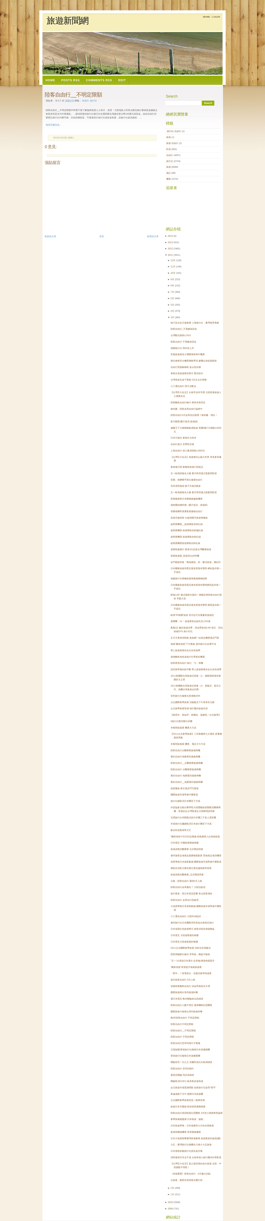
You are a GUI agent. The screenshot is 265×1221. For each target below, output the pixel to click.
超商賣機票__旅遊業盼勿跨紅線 (187, 524)
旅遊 (168, 137)
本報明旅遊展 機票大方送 (183, 727)
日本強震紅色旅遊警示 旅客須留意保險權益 (192, 929)
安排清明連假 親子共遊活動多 (186, 486)
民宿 (168, 149)
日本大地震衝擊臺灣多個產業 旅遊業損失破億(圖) (196, 1138)
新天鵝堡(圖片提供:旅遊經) (184, 421)
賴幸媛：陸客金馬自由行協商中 (186, 409)
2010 (170, 1202)
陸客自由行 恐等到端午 (182, 1068)
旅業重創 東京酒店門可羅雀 (185, 788)
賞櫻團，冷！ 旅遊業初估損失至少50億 (190, 621)
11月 (173, 266)
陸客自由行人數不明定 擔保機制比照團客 (191, 1005)
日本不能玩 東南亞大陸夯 (183, 438)
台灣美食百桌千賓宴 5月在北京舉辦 (189, 379)
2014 (170, 236)
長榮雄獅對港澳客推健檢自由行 (186, 511)
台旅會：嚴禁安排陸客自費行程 (186, 1180)
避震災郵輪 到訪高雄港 (182, 1075)
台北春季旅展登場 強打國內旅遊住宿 (189, 708)
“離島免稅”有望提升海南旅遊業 (186, 967)
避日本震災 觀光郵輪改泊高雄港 (187, 998)
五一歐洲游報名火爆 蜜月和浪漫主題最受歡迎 (194, 473)
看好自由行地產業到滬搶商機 (185, 756)
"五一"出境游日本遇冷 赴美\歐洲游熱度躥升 (192, 960)
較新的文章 (50, 236)
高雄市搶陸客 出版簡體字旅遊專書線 (189, 517)
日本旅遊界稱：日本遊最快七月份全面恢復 (192, 1125)
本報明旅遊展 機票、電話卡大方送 (188, 744)
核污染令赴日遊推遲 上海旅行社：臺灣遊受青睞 (195, 322)
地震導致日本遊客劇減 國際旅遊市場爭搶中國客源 (196, 861)
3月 (172, 317)
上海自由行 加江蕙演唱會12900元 (188, 450)
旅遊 (168, 167)
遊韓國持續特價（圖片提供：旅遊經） (190, 505)
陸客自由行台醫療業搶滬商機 (185, 750)
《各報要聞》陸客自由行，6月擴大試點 (191, 1173)
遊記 (168, 173)
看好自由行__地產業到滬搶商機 (187, 782)
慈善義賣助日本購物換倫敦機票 (186, 498)
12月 (173, 260)
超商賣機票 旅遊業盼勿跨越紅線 (187, 530)
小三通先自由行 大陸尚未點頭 (186, 916)
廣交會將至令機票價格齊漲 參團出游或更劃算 (194, 360)
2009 (170, 1208)
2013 (170, 242)
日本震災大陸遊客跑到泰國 (184, 941)
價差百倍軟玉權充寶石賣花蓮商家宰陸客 (191, 868)
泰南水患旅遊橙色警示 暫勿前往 (187, 373)
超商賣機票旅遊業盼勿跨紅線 (185, 543)
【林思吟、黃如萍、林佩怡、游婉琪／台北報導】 (196, 715)
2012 (170, 248)
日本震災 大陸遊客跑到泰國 (185, 935)
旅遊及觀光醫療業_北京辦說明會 (187, 874)
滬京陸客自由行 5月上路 (183, 979)
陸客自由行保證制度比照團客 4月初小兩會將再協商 (197, 1113)
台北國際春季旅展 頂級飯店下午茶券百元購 (192, 702)
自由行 (85, 100)
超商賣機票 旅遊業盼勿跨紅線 (186, 537)
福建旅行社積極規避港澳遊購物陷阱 (189, 578)
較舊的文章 (153, 236)
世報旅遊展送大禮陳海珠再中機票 (188, 354)
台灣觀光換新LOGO (181, 335)
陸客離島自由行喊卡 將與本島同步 (188, 402)
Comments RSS (99, 80)
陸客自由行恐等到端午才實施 (185, 1043)
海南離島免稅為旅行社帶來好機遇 (188, 657)
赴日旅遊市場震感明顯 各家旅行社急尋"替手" (193, 1087)
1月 (172, 1194)
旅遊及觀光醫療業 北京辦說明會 (187, 849)
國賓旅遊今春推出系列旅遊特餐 (186, 1011)
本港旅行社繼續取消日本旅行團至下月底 (191, 823)
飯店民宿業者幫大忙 (181, 830)
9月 (172, 279)
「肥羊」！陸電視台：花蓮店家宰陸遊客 (191, 973)
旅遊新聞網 (68, 20)
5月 (172, 304)
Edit (122, 80)
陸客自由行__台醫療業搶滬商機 (187, 763)
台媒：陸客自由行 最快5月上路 (186, 881)
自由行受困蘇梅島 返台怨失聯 (186, 367)
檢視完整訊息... (53, 125)
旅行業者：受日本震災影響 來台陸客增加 (191, 893)
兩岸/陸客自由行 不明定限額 (185, 1017)
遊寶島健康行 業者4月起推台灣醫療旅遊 (191, 549)
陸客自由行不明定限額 (182, 1024)
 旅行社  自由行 (174, 131)
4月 (172, 311)
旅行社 (93, 100)
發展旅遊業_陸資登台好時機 (185, 556)
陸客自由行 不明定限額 (182, 1036)
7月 (172, 292)
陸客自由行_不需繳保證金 (184, 329)
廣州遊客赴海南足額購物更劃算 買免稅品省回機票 (196, 855)
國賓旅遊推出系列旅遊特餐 (184, 992)
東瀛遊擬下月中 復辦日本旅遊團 (187, 1094)
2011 (170, 255)
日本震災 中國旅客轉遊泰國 (185, 842)
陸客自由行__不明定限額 (73, 95)
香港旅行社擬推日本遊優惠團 (185, 1055)
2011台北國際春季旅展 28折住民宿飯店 (191, 948)
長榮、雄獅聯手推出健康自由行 (186, 479)
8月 (172, 285)
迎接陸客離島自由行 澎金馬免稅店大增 (190, 986)
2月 (172, 1188)
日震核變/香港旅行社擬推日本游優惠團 (190, 1049)
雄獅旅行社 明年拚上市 (182, 348)
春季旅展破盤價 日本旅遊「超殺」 (188, 1119)
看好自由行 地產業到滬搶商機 (186, 775)
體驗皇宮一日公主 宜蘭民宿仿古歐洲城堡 (191, 1062)
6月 (172, 298)
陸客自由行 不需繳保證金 (183, 341)
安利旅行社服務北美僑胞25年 (185, 696)
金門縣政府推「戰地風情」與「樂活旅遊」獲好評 (196, 562)
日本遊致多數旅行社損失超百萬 (186, 1151)
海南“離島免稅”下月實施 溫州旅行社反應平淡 (193, 644)
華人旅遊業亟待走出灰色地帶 (185, 650)
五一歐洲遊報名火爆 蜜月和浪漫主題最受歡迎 (194, 492)
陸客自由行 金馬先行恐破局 (185, 900)
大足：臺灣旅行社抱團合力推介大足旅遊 (191, 1144)
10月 (173, 273)
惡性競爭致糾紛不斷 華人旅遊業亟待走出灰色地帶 (196, 669)
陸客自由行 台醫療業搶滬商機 (186, 769)
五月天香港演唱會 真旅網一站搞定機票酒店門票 (195, 638)
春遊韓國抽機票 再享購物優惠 (186, 1132)
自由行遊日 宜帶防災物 (182, 444)
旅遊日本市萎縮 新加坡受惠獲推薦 (188, 1106)
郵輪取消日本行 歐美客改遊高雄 (187, 1081)
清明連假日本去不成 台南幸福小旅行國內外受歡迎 (196, 1157)
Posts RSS (70, 80)
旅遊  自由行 (172, 143)
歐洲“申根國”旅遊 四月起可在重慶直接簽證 (192, 615)
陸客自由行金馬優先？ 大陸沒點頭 (188, 887)
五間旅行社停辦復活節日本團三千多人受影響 (193, 817)
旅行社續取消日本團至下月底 (185, 801)
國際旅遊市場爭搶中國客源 (184, 794)
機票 (168, 179)
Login (216, 16)
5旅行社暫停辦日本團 (181, 721)
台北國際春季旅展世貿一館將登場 (188, 1100)
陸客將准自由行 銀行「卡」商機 (187, 663)
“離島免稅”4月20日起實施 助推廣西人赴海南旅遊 (195, 836)
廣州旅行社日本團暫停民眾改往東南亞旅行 (192, 922)
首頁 (101, 236)
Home (206, 16)
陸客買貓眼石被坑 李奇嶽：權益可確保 (190, 954)
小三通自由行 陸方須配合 (183, 386)
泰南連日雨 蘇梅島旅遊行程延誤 (187, 467)
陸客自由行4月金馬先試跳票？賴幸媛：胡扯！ (194, 415)
